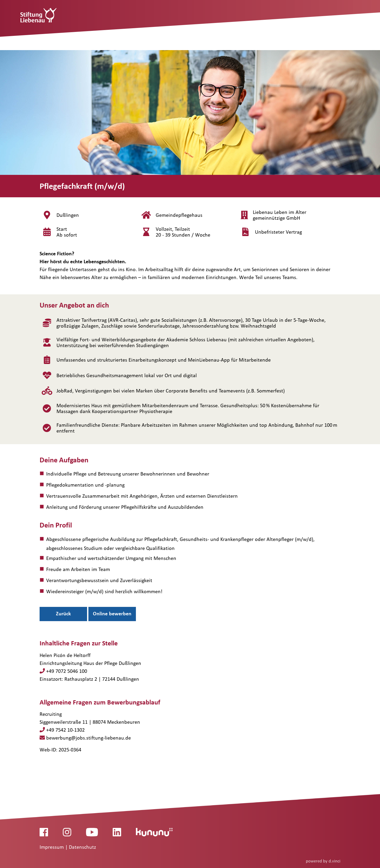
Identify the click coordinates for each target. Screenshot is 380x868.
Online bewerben (112, 613)
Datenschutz (82, 847)
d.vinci (334, 860)
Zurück (63, 613)
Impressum (52, 847)
